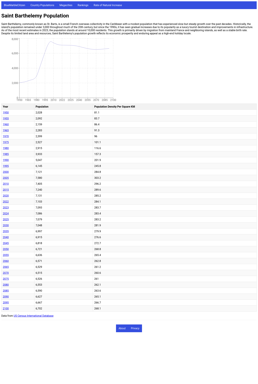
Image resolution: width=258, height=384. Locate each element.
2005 (6, 177)
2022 (6, 201)
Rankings (83, 5)
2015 (6, 189)
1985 (6, 154)
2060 (6, 261)
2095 (6, 302)
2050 (6, 249)
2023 (6, 207)
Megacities (66, 5)
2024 (6, 213)
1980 (6, 148)
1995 (6, 166)
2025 (6, 219)
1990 (6, 160)
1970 (6, 136)
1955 (6, 118)
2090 (6, 296)
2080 (6, 284)
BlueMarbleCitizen (14, 5)
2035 (6, 231)
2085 (6, 290)
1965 (6, 130)
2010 (6, 183)
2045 (6, 243)
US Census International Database (33, 315)
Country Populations (42, 5)
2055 (6, 255)
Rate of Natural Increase (108, 5)
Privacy (135, 328)
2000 (6, 172)
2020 (6, 195)
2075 (6, 278)
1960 (6, 124)
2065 (6, 267)
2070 (6, 272)
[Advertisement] (100, 359)
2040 (6, 237)
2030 (6, 225)
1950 (6, 112)
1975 (6, 142)
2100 (6, 308)
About (122, 328)
